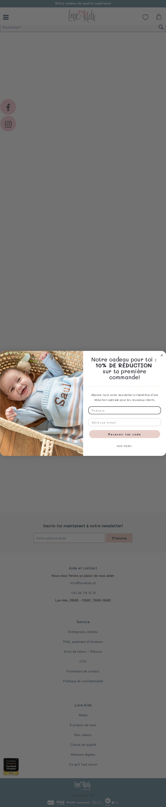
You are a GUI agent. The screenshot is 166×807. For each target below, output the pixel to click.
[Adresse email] (124, 422)
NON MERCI (124, 446)
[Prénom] (124, 410)
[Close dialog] (161, 355)
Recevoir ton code (124, 434)
